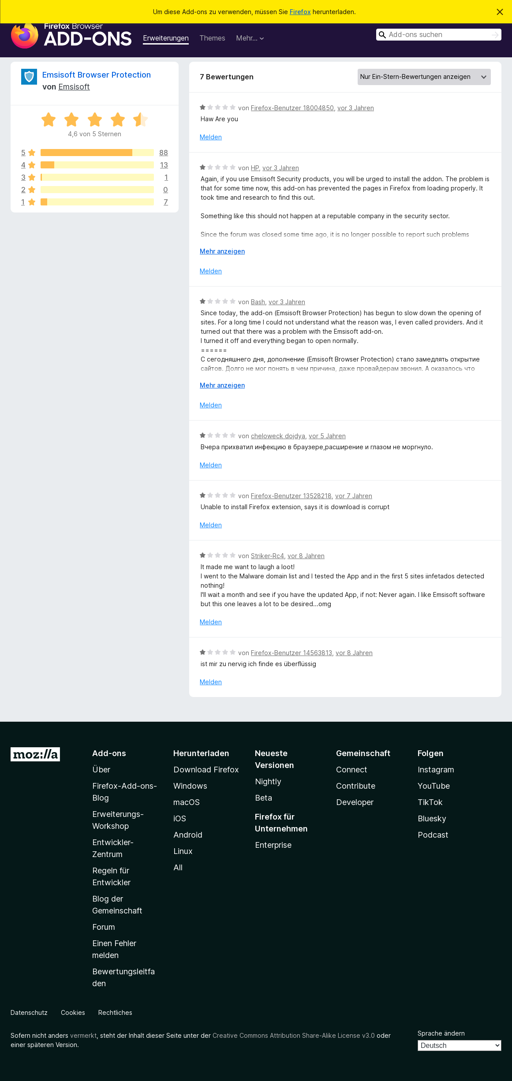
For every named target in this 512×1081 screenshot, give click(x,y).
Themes (212, 38)
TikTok (430, 802)
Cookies (73, 1012)
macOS (186, 802)
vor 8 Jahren (306, 555)
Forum (103, 927)
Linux (183, 851)
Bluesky (432, 818)
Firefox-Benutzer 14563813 (291, 652)
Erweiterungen (166, 38)
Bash (258, 302)
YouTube (434, 785)
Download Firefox (206, 769)
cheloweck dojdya (278, 436)
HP (255, 167)
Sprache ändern (441, 1033)
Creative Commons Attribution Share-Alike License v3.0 (294, 1035)
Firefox (300, 11)
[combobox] (438, 35)
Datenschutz (29, 1012)
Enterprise (273, 845)
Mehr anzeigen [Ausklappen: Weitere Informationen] (222, 251)
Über (101, 769)
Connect (351, 769)
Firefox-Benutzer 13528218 (291, 495)
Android (187, 834)
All (178, 867)
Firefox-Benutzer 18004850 (292, 108)
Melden (211, 137)
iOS (179, 818)
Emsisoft (74, 86)
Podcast (433, 834)
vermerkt (83, 1035)
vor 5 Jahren (327, 436)
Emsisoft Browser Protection (96, 74)
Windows (190, 785)
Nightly (268, 781)
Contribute (355, 785)
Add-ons (109, 753)
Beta (263, 797)
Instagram (436, 769)
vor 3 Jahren (355, 108)
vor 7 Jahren (353, 495)
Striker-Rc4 (267, 555)
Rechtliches (115, 1012)
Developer (355, 802)
